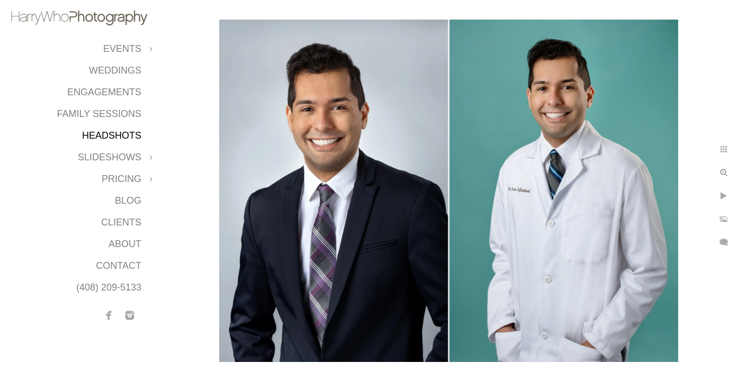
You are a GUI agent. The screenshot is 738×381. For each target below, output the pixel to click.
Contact (118, 265)
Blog (128, 200)
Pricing (121, 179)
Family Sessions (99, 113)
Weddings (115, 70)
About (125, 244)
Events (122, 48)
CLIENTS (121, 222)
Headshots (111, 135)
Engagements (104, 92)
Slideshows (109, 157)
